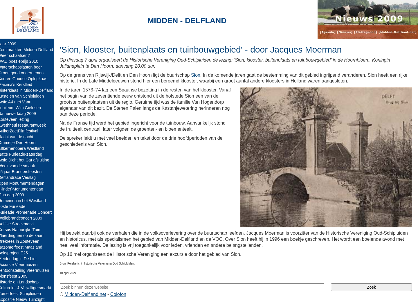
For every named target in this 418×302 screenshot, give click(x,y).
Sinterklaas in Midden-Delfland (29, 90)
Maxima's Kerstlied (19, 84)
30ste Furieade (15, 206)
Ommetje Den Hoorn (20, 142)
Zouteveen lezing (17, 119)
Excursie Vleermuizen (22, 264)
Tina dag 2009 (15, 195)
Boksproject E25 (17, 253)
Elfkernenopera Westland (25, 148)
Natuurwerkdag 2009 (21, 113)
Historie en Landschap (22, 282)
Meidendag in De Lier (21, 258)
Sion (199, 75)
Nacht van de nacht (19, 136)
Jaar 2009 (11, 44)
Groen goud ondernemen (25, 73)
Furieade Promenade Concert (29, 212)
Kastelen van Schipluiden (25, 96)
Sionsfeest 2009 (16, 276)
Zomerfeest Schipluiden (23, 293)
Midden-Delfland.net (89, 292)
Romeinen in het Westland (26, 200)
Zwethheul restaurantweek (26, 125)
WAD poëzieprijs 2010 (22, 61)
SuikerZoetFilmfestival (22, 131)
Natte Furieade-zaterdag (24, 154)
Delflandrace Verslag (21, 177)
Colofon (123, 292)
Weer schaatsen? (18, 55)
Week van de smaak (20, 165)
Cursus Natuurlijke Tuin (23, 229)
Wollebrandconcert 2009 (24, 218)
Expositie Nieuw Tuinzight (25, 299)
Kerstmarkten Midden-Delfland (29, 49)
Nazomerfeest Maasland (24, 247)
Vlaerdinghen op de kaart (25, 235)
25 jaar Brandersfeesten (24, 171)
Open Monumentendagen (25, 183)
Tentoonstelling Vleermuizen (27, 270)
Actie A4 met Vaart (19, 102)
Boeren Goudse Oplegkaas (26, 78)
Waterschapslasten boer (24, 67)
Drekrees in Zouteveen (23, 241)
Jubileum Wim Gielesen (23, 107)
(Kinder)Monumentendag (24, 189)
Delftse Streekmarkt (20, 224)
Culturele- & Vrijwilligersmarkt (28, 287)
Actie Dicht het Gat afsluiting (27, 160)
